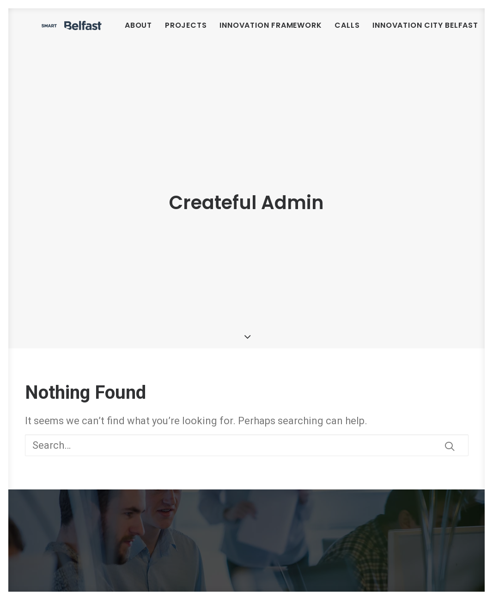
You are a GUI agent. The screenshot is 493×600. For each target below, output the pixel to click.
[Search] (247, 420)
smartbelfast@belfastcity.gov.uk (307, 586)
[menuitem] (196, 32)
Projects (243, 32)
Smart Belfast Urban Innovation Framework (115, 521)
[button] (449, 421)
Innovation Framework (328, 32)
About (195, 32)
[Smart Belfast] (100, 32)
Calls (404, 32)
